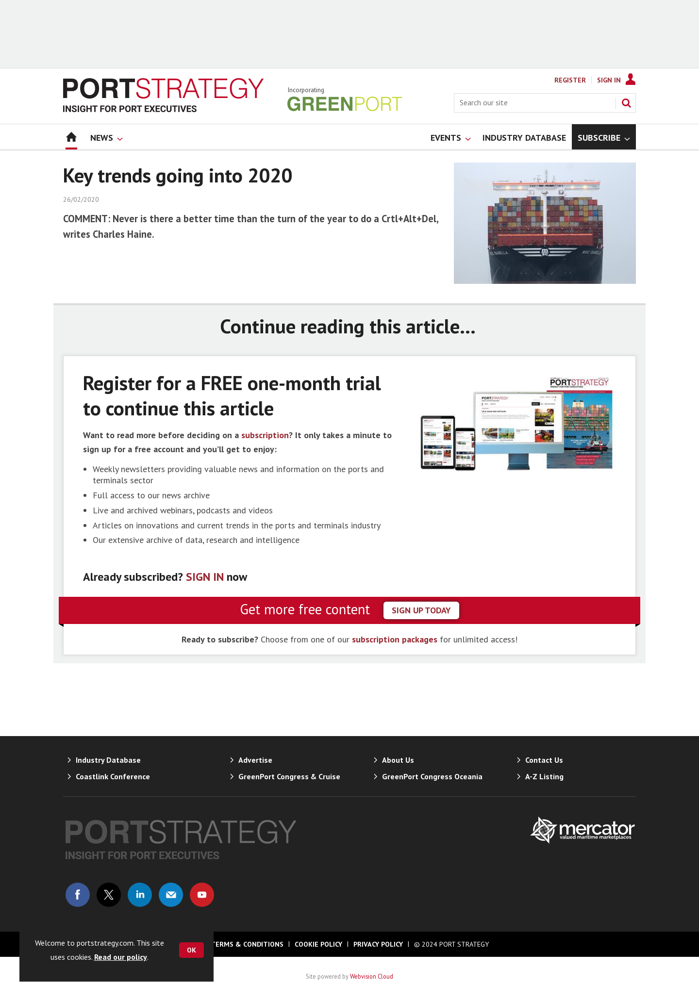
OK (191, 950)
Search (626, 103)
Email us (170, 894)
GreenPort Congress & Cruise (289, 776)
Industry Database (108, 760)
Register (570, 80)
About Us (398, 760)
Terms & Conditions (247, 944)
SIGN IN (205, 576)
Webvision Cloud (371, 976)
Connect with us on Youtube (202, 894)
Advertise (255, 760)
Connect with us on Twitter (108, 894)
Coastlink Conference (113, 776)
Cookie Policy (318, 944)
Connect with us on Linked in (139, 894)
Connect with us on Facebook (77, 894)
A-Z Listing (544, 776)
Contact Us (544, 760)
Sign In (609, 80)
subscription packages (394, 639)
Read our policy (120, 957)
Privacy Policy (378, 944)
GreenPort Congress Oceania (432, 776)
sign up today (421, 610)
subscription (265, 435)
